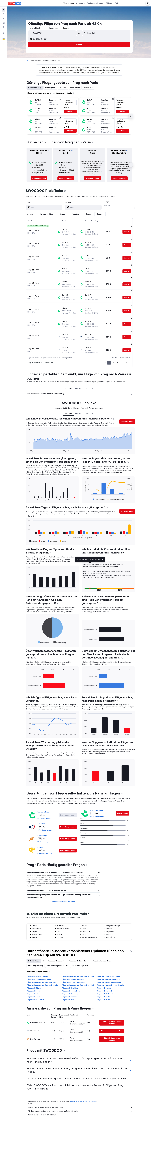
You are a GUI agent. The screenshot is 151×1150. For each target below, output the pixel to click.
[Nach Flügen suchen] (3, 10)
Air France (41, 800)
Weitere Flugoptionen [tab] (80, 942)
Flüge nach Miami (103, 976)
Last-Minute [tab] (75, 87)
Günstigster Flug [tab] (34, 87)
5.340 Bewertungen (44, 830)
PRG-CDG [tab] (89, 365)
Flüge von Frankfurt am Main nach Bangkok (78, 962)
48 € (95, 24)
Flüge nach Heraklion (70, 965)
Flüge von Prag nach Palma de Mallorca (111, 962)
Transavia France (44, 788)
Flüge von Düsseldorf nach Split (39, 956)
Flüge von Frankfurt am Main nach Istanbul (78, 953)
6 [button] (126, 339)
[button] (3, 3)
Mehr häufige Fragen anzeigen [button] (63, 878)
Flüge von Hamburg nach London (74, 959)
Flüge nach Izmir (68, 976)
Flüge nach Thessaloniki (71, 967)
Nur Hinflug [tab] (88, 87)
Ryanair (40, 824)
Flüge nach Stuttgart (105, 970)
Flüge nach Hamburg (69, 970)
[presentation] (101, 24)
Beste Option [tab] (50, 87)
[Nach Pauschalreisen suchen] (3, 23)
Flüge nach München (34, 965)
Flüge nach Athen (33, 970)
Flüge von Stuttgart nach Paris (108, 956)
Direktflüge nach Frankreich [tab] (53, 937)
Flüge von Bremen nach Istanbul (109, 959)
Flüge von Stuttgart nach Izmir (73, 956)
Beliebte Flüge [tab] (33, 937)
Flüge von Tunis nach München (108, 953)
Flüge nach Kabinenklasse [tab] (79, 937)
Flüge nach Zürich (33, 973)
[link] (39, 178)
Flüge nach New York (69, 973)
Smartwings (42, 812)
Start (27, 60)
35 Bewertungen (43, 818)
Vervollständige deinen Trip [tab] (57, 942)
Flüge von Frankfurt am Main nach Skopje (42, 962)
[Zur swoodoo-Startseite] (14, 3)
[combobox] (36, 28)
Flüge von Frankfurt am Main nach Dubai (42, 959)
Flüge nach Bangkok (104, 967)
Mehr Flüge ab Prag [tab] (35, 942)
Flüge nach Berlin (103, 973)
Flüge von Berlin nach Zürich (37, 953)
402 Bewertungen (44, 795)
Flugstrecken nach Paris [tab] (102, 937)
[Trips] (3, 33)
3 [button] (117, 339)
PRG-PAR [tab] (68, 365)
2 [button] (113, 339)
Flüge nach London (104, 965)
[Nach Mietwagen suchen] (3, 18)
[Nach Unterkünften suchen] (3, 14)
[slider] (133, 208)
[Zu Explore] (3, 27)
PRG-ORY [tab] (79, 365)
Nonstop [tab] (63, 87)
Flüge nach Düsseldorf (35, 976)
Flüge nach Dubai (33, 967)
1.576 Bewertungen (44, 807)
